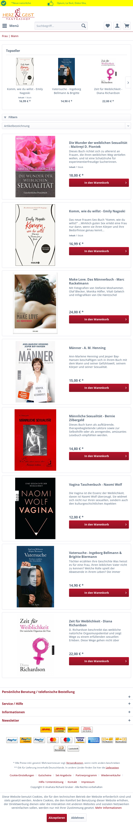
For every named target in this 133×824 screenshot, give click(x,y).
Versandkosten (74, 763)
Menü (10, 25)
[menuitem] (10, 26)
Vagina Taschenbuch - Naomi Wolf (95, 485)
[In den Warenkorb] (99, 183)
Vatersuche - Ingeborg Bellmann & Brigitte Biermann (66, 91)
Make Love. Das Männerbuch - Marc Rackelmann (96, 281)
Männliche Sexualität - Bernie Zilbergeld (92, 418)
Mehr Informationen (108, 808)
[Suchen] (84, 26)
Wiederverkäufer (111, 775)
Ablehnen (77, 818)
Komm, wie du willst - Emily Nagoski (25, 91)
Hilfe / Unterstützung (51, 782)
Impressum (87, 782)
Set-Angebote (63, 775)
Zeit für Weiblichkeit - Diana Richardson (108, 91)
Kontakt (72, 782)
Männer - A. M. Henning (87, 348)
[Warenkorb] (127, 26)
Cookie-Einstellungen (22, 775)
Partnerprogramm (86, 775)
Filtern (10, 117)
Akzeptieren (57, 818)
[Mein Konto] (117, 26)
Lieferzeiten (112, 767)
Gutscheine (44, 775)
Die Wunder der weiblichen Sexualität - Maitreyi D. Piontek (98, 145)
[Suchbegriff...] (61, 26)
